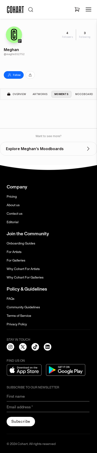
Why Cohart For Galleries (25, 277)
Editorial (12, 222)
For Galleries (16, 260)
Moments (61, 94)
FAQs (10, 298)
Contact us (14, 213)
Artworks (40, 94)
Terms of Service (19, 316)
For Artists (14, 252)
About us (13, 205)
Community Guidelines (23, 307)
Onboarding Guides (21, 243)
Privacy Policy (17, 324)
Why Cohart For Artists (23, 269)
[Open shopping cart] (77, 9)
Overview (16, 94)
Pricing (12, 196)
